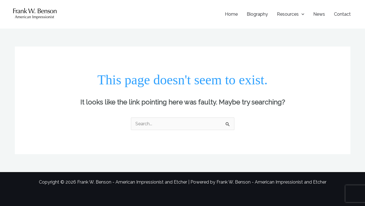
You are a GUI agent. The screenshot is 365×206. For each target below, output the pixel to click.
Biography (257, 14)
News (319, 14)
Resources (290, 14)
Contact (342, 14)
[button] (301, 14)
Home (231, 14)
